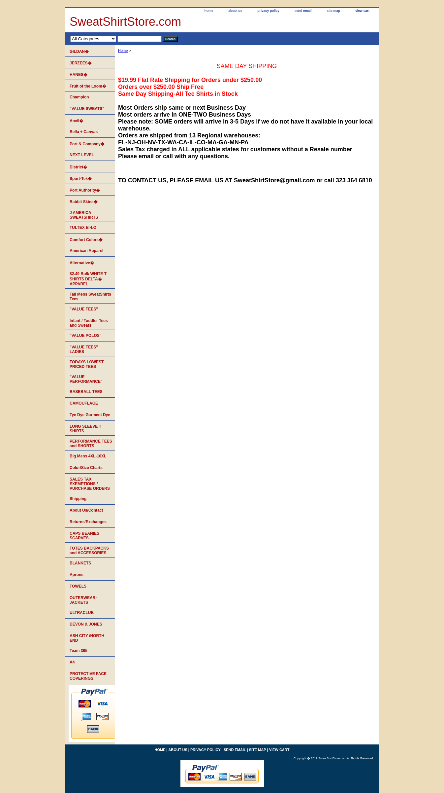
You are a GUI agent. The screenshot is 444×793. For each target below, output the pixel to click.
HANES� (78, 74)
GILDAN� (79, 51)
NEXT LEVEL (82, 155)
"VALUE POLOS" (86, 335)
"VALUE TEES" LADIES (84, 349)
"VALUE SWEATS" (87, 108)
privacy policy (268, 11)
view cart (362, 11)
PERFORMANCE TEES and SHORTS (91, 443)
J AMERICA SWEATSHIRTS (84, 215)
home (209, 11)
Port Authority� (85, 190)
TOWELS (78, 586)
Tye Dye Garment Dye (90, 415)
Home (123, 51)
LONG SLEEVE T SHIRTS (85, 428)
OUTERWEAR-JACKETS (83, 600)
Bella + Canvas (84, 131)
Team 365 (78, 650)
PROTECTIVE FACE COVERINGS (88, 676)
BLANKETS (80, 563)
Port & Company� (87, 144)
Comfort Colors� (86, 239)
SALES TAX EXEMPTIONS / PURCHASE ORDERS (90, 484)
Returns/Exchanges (88, 522)
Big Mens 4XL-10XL (88, 456)
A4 (72, 662)
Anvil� (76, 121)
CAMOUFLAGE (84, 403)
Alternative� (82, 263)
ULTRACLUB (82, 612)
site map (333, 11)
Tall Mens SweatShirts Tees (90, 296)
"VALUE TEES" (84, 309)
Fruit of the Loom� (88, 86)
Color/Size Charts (86, 467)
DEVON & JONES (86, 624)
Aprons (76, 574)
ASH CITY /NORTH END (87, 638)
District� (78, 167)
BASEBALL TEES (86, 391)
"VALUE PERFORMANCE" (86, 379)
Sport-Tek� (81, 178)
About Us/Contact (86, 510)
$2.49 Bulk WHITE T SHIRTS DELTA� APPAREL (88, 278)
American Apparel (86, 250)
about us (235, 11)
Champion (79, 97)
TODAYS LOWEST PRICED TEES (87, 364)
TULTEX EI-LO (83, 227)
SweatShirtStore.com (125, 21)
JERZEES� (81, 63)
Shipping (78, 498)
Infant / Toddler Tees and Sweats (89, 323)
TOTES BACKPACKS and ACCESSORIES (89, 550)
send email (303, 11)
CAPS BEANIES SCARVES (84, 535)
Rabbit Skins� (84, 201)
